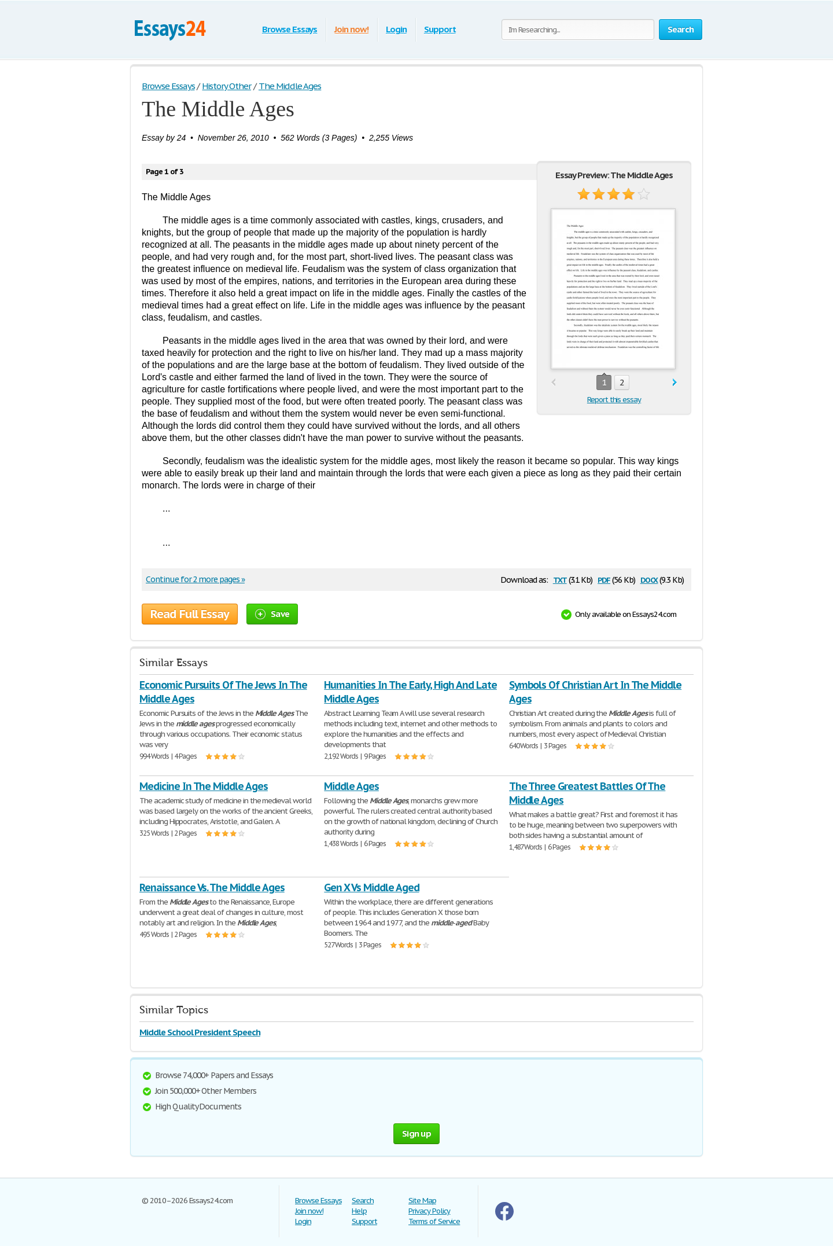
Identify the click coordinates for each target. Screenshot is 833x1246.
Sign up (416, 1133)
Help (359, 1211)
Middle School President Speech (199, 1032)
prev (553, 382)
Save (272, 613)
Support (440, 29)
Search (363, 1200)
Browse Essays (289, 29)
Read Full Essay (189, 614)
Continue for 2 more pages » (195, 579)
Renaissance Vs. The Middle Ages (212, 887)
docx (649, 579)
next (674, 382)
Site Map (422, 1200)
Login (396, 29)
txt (560, 579)
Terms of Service (434, 1221)
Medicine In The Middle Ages (203, 786)
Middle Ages (351, 786)
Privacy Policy (429, 1211)
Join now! (351, 29)
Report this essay (614, 400)
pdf (604, 579)
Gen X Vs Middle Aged (371, 887)
